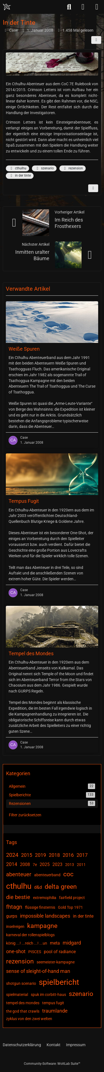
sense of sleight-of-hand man (38, 971)
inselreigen (15, 926)
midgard (72, 943)
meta (55, 943)
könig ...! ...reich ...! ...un (26, 943)
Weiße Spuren (24, 349)
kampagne (42, 926)
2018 (54, 855)
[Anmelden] (82, 7)
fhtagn (14, 906)
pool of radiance (60, 951)
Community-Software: (52, 1064)
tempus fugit (53, 1003)
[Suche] (69, 6)
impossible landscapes (45, 916)
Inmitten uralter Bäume (32, 255)
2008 (25, 864)
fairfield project (72, 897)
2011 (81, 864)
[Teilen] (96, 40)
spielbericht (59, 982)
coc (68, 874)
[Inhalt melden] (93, 188)
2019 (40, 855)
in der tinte (20, 176)
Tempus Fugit (24, 501)
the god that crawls (22, 1011)
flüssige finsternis (40, 907)
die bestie (18, 897)
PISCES (34, 952)
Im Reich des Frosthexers (69, 223)
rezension (72, 168)
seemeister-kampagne (56, 962)
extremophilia (44, 897)
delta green (61, 886)
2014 (11, 864)
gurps (11, 916)
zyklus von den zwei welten (29, 1018)
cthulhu (17, 168)
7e (35, 864)
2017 (82, 855)
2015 (26, 855)
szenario (44, 168)
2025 (45, 864)
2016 (68, 855)
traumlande (55, 1011)
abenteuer (18, 874)
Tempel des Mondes (31, 654)
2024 (12, 855)
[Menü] (96, 6)
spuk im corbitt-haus (48, 994)
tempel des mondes (22, 1003)
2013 (69, 864)
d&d (38, 887)
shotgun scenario (21, 983)
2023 (57, 864)
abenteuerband (47, 875)
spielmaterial (17, 994)
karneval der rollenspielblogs (30, 935)
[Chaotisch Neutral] (7, 6)
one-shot (16, 951)
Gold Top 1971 (70, 907)
